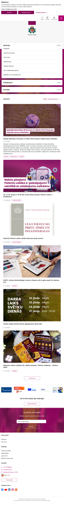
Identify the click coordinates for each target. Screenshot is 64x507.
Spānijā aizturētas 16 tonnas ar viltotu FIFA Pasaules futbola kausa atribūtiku (30, 139)
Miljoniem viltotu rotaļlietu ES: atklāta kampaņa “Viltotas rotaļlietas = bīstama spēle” (30, 366)
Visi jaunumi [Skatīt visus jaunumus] (32, 378)
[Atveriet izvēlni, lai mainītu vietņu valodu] (47, 18)
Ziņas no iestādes (16, 200)
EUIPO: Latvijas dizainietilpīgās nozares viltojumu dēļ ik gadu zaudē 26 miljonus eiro (31, 281)
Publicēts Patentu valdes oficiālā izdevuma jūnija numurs (23, 238)
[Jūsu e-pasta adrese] (31, 421)
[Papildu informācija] (9, 475)
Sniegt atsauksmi (32, 403)
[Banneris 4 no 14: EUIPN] (45, 389)
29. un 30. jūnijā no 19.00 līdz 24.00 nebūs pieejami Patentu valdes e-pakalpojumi (28, 196)
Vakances (3, 439)
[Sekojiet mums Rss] (16, 490)
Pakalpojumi (8, 82)
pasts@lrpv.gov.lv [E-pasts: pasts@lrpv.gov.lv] (7, 469)
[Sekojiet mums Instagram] (12, 490)
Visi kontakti (9, 480)
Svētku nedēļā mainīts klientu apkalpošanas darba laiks (22, 324)
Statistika (22, 156)
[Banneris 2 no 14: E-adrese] (19, 389)
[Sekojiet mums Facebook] (2, 489)
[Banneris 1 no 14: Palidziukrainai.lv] (6, 389)
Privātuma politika (6, 450)
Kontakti (6, 90)
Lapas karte (4, 456)
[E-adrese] (4, 475)
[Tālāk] (61, 389)
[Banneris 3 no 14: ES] (32, 389)
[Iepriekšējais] (3, 389)
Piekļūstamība (5, 453)
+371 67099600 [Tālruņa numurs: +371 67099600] (7, 467)
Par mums (4, 442)
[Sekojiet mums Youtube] (6, 490)
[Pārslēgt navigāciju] (61, 18)
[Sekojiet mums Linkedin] (9, 489)
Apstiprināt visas (26, 12)
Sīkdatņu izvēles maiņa (7, 458)
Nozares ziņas (14, 156)
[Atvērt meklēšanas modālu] (42, 18)
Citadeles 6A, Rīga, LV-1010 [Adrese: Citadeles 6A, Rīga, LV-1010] (10, 472)
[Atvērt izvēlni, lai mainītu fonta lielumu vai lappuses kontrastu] (54, 18)
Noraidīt (9, 12)
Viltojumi (6, 156)
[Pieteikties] (31, 426)
